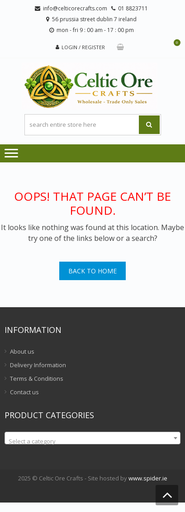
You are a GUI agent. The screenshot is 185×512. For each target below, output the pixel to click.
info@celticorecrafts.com (75, 8)
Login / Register (83, 47)
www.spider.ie (147, 478)
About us (22, 351)
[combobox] (92, 438)
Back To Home (92, 271)
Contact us (24, 392)
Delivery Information (38, 365)
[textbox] (92, 441)
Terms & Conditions (36, 378)
